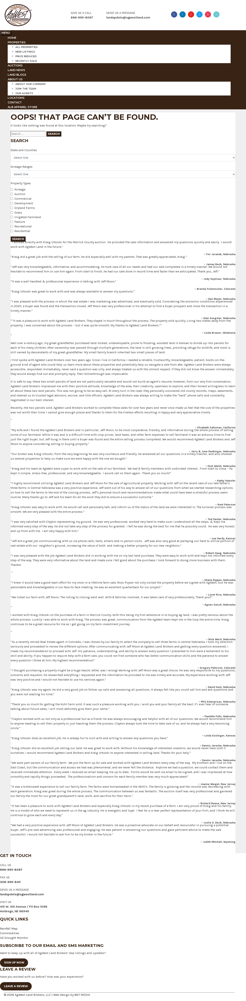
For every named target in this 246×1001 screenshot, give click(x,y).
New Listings (25, 51)
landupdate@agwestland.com (128, 17)
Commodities (9, 933)
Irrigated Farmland (27, 217)
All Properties (26, 47)
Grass (18, 212)
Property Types (21, 183)
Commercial (23, 198)
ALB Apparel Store (22, 107)
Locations (16, 98)
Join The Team (25, 88)
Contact (15, 102)
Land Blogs (17, 74)
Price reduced (26, 56)
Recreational (23, 226)
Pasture (19, 222)
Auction (19, 194)
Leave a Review (16, 986)
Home (12, 37)
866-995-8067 (11, 869)
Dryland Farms (24, 208)
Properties (17, 42)
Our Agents (24, 93)
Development (23, 203)
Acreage (19, 189)
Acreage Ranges (21, 166)
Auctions (15, 65)
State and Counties (24, 150)
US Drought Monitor (14, 938)
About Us (15, 79)
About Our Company (30, 83)
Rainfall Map (8, 928)
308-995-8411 (10, 882)
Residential (22, 231)
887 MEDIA (82, 995)
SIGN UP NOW (14, 962)
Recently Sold (26, 60)
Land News (16, 70)
